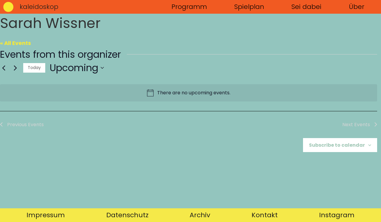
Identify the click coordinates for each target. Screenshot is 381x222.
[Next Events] (15, 67)
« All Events (15, 43)
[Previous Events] (3, 67)
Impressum (45, 215)
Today (34, 68)
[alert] (188, 92)
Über (356, 6)
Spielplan (249, 6)
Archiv (200, 215)
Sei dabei (306, 6)
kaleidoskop (39, 6)
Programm (189, 6)
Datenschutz (127, 215)
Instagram (337, 215)
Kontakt (265, 215)
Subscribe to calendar (337, 145)
